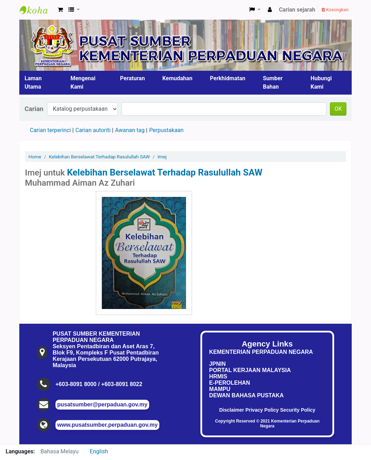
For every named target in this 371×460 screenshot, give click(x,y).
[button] (60, 10)
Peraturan (132, 78)
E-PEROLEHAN (229, 383)
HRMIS (218, 376)
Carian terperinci (50, 130)
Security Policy (297, 410)
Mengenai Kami (83, 82)
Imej (162, 156)
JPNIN (217, 364)
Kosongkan (335, 9)
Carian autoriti (93, 130)
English (99, 451)
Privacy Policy (262, 410)
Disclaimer (231, 410)
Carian (34, 108)
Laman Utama (33, 82)
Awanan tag (130, 130)
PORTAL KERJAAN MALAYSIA (250, 370)
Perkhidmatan (227, 78)
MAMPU (219, 389)
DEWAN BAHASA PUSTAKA (246, 395)
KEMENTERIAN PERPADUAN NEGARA (261, 352)
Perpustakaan (166, 130)
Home (34, 156)
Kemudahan (178, 78)
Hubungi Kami (321, 82)
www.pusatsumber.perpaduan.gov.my (107, 425)
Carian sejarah (297, 9)
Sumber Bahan (273, 82)
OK (338, 108)
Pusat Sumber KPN (37, 10)
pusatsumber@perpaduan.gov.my (102, 404)
